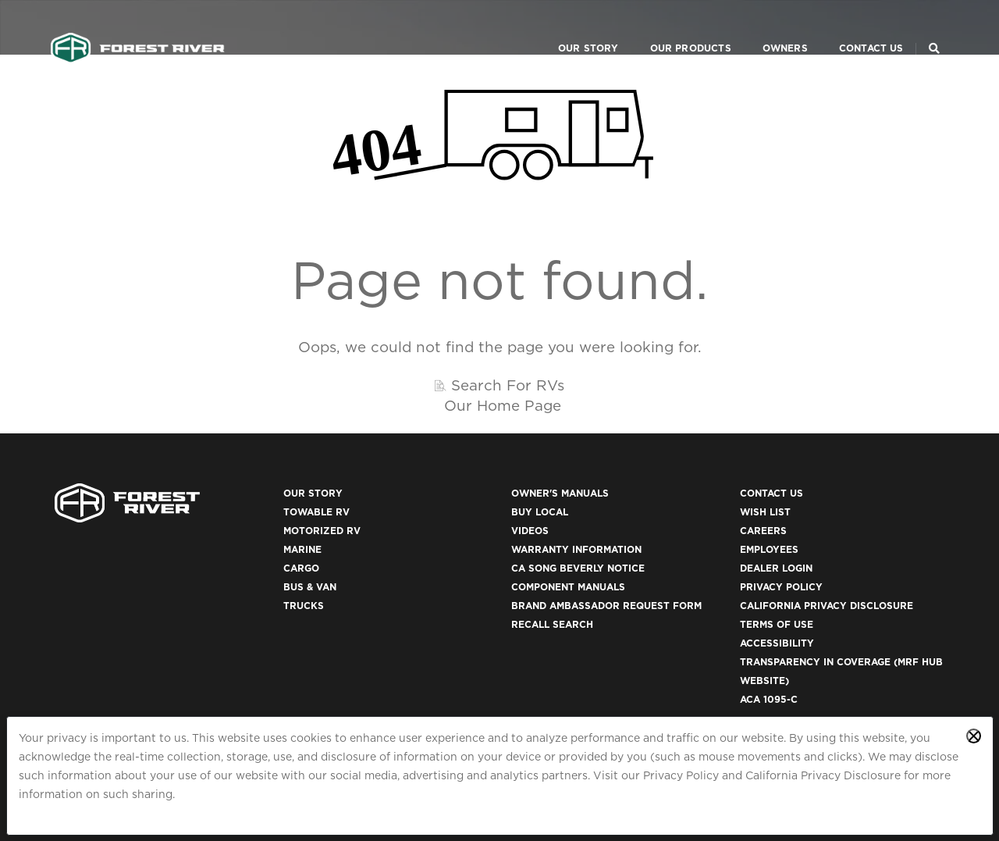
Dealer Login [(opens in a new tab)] (776, 568)
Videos (530, 530)
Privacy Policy (681, 775)
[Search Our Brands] (934, 28)
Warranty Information (576, 549)
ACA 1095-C (769, 699)
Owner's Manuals (560, 493)
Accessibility (777, 643)
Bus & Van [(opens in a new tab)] (309, 586)
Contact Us (851, 27)
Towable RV (316, 511)
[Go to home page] (138, 28)
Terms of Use (776, 624)
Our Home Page (502, 405)
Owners (765, 27)
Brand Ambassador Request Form (606, 605)
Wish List (765, 511)
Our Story (569, 27)
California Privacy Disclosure (823, 775)
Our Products (671, 27)
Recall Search (552, 624)
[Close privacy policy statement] (973, 736)
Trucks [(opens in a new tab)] (303, 605)
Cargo (301, 568)
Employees (769, 549)
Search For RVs (507, 385)
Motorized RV (322, 530)
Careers (763, 530)
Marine (302, 549)
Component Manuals (568, 586)
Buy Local (539, 511)
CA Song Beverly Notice (578, 568)
